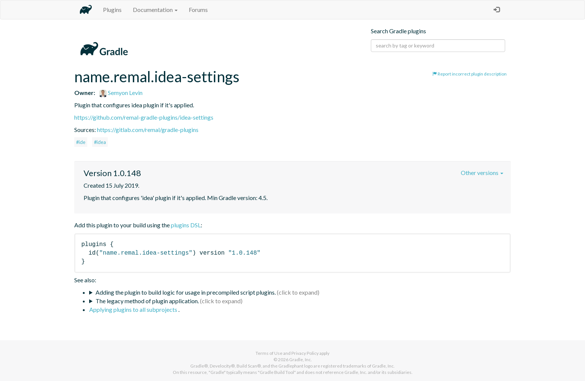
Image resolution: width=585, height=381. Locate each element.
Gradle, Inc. (300, 359)
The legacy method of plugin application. (147, 300)
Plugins (112, 9)
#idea (100, 142)
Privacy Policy (305, 353)
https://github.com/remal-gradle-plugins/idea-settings (143, 117)
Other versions (482, 172)
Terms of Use (269, 353)
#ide (80, 142)
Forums (198, 9)
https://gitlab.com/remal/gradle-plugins (147, 129)
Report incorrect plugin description (469, 74)
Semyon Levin (121, 92)
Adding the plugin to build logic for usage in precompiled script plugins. (186, 292)
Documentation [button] (155, 9)
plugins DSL (186, 224)
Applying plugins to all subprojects (133, 309)
